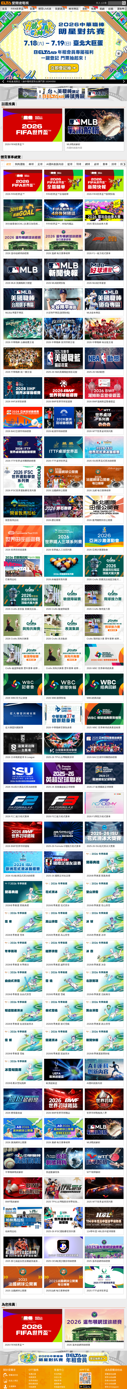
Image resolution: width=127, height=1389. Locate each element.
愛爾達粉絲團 (110, 1352)
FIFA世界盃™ (18, 8)
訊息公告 (58, 1355)
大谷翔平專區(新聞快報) (58, 301)
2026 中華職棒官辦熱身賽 (59, 716)
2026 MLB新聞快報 (55, 272)
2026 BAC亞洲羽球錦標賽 (18, 420)
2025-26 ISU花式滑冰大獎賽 (101, 835)
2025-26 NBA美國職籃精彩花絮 (61, 361)
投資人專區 (13, 1359)
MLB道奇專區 (93, 301)
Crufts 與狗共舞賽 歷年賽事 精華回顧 (64, 657)
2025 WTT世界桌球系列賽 (100, 1190)
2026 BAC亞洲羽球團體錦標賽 (102, 746)
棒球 (31, 153)
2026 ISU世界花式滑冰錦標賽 (101, 450)
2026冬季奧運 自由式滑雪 (18, 983)
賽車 (105, 153)
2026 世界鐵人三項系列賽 (59, 539)
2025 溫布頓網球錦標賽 (98, 1250)
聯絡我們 (107, 1376)
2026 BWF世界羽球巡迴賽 (59, 390)
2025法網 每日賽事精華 (57, 1279)
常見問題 (58, 1352)
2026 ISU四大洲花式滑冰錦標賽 (21, 776)
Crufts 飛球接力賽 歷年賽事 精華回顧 (105, 627)
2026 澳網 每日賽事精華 (58, 1131)
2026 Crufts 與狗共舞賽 (17, 627)
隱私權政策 (33, 1362)
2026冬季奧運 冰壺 (96, 953)
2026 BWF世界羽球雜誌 (58, 1102)
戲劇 (102, 8)
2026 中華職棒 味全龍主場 (100, 331)
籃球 (69, 153)
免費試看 (32, 1352)
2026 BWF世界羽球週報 (17, 835)
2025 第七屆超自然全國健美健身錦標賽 (24, 1250)
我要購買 (60, 8)
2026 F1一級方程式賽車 (99, 242)
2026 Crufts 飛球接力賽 (98, 598)
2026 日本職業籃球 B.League (19, 746)
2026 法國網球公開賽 (56, 479)
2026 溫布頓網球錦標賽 (17, 242)
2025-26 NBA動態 (96, 361)
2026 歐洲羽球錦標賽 (56, 420)
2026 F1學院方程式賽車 (99, 805)
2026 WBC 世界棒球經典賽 (100, 657)
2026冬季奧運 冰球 (96, 924)
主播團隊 (12, 1364)
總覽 (8, 153)
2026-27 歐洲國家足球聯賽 (100, 776)
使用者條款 (33, 1358)
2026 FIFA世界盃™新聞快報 (101, 183)
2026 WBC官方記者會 (16, 687)
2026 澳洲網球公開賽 (16, 1131)
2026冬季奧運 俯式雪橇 (57, 1013)
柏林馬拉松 (10, 1220)
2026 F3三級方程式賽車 (58, 805)
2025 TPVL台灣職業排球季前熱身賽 (64, 1190)
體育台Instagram (112, 1365)
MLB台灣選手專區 (14, 301)
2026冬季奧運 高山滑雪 (57, 924)
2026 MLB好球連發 (96, 272)
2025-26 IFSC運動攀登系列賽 (61, 1220)
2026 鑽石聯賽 (53, 509)
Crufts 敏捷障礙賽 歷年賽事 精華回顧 (23, 657)
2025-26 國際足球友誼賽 (58, 864)
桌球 (96, 153)
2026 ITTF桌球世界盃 (56, 450)
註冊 (104, 3)
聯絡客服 (58, 1358)
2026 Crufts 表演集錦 (56, 627)
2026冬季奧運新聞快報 (98, 1042)
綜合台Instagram (112, 1371)
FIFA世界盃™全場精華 (57, 183)
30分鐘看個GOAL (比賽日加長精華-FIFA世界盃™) (30, 213)
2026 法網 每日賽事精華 (99, 479)
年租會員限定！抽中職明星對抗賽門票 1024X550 (31, 81)
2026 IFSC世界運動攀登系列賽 (20, 479)
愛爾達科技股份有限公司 (26, 1376)
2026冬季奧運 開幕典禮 (98, 864)
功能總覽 (32, 1365)
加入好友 (12, 1370)
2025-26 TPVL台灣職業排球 (60, 746)
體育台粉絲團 (110, 1355)
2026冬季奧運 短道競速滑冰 (19, 1013)
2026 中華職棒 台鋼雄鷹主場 (19, 331)
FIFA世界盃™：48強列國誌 (59, 213)
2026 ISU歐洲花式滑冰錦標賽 (20, 864)
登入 (98, 3)
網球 (87, 153)
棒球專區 (74, 8)
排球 (113, 153)
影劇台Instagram (112, 1368)
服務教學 (58, 1362)
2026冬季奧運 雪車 (14, 924)
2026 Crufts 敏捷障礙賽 (57, 598)
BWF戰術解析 (94, 133)
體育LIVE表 (44, 8)
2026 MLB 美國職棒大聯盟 (18, 272)
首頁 (4, 8)
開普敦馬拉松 (12, 509)
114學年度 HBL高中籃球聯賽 (101, 1220)
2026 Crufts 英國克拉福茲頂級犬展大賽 (106, 568)
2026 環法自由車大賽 (97, 213)
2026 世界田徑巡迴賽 (16, 539)
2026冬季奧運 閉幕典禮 (17, 894)
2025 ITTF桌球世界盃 (97, 1279)
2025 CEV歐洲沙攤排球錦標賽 (61, 1250)
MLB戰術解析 (52, 133)
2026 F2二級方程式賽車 (17, 805)
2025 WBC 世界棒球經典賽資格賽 (103, 716)
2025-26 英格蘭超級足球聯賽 (60, 776)
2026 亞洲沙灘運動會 (97, 539)
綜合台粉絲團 (110, 1362)
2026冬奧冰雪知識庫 (15, 1072)
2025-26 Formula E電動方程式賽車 (63, 835)
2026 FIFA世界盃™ (14, 133)
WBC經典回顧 (94, 687)
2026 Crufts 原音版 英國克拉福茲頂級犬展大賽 (28, 598)
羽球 (78, 153)
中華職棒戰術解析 (14, 1161)
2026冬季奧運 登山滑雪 (98, 894)
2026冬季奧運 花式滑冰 (57, 894)
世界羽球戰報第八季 (97, 1102)
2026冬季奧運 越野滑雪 (57, 953)
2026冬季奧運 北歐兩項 (98, 983)
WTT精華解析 (93, 1161)
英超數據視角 (52, 1161)
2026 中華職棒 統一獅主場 (18, 361)
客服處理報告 (59, 1365)
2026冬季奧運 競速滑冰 (57, 1042)
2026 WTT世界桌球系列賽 (100, 420)
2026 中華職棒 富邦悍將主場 (60, 331)
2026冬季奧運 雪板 (14, 1042)
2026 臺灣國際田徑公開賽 (99, 509)
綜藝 (110, 8)
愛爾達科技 (13, 1353)
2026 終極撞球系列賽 (56, 568)
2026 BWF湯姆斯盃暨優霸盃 (101, 390)
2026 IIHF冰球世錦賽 (15, 390)
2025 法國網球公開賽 (16, 1279)
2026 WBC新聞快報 (56, 687)
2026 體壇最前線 (13, 1102)
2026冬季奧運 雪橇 (55, 983)
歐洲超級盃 (51, 1072)
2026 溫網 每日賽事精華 (58, 242)
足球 (40, 153)
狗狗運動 (20, 153)
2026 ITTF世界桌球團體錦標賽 (20, 450)
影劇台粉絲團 (110, 1358)
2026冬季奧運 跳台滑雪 (98, 1013)
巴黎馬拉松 (10, 568)
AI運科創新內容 (55, 153)
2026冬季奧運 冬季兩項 (17, 953)
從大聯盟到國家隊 (14, 716)
